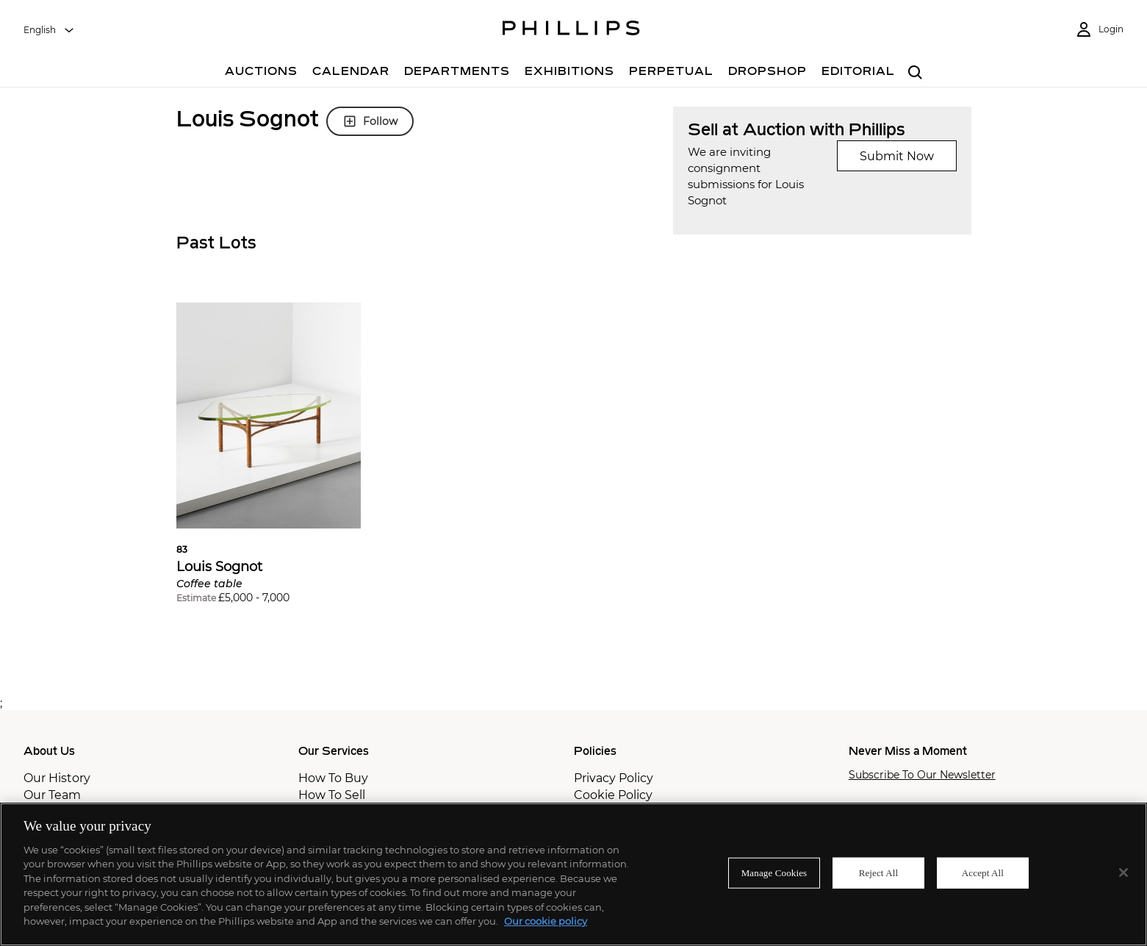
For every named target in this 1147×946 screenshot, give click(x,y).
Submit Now (897, 156)
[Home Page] (571, 30)
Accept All (983, 872)
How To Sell (331, 795)
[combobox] (49, 30)
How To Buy (333, 778)
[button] (269, 459)
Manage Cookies (774, 872)
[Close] (1123, 872)
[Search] (916, 73)
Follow (370, 121)
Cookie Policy (613, 795)
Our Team (52, 795)
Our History (57, 778)
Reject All (879, 872)
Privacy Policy (613, 778)
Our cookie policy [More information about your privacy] (545, 921)
